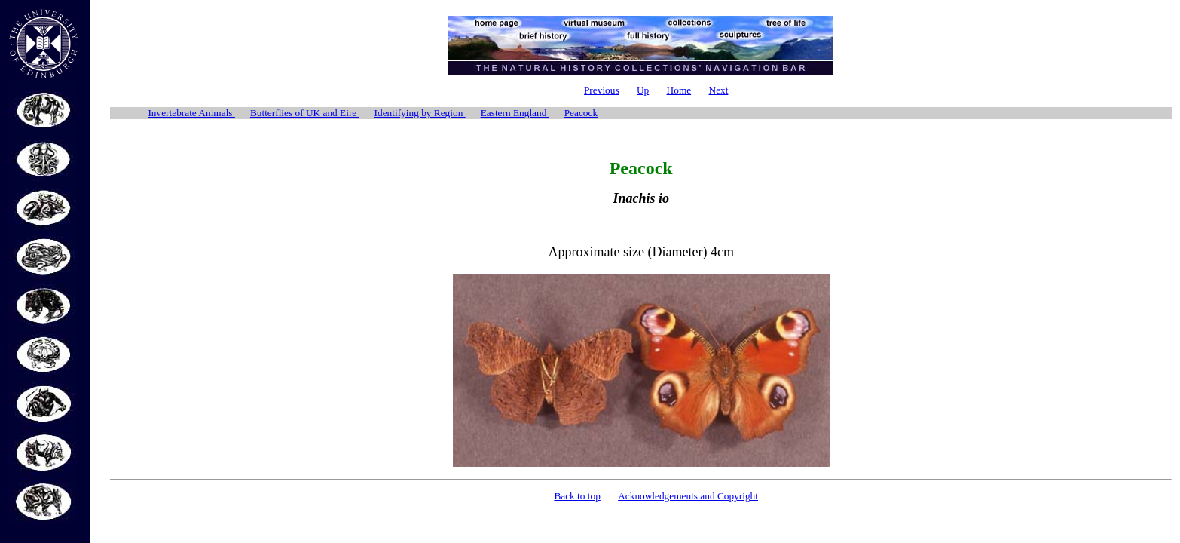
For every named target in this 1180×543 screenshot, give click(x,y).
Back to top (577, 496)
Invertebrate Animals (191, 112)
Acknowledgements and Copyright (688, 496)
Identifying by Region (420, 112)
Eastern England (515, 112)
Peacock (581, 112)
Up (643, 90)
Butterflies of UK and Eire (304, 112)
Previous (601, 90)
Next (719, 90)
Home (679, 90)
